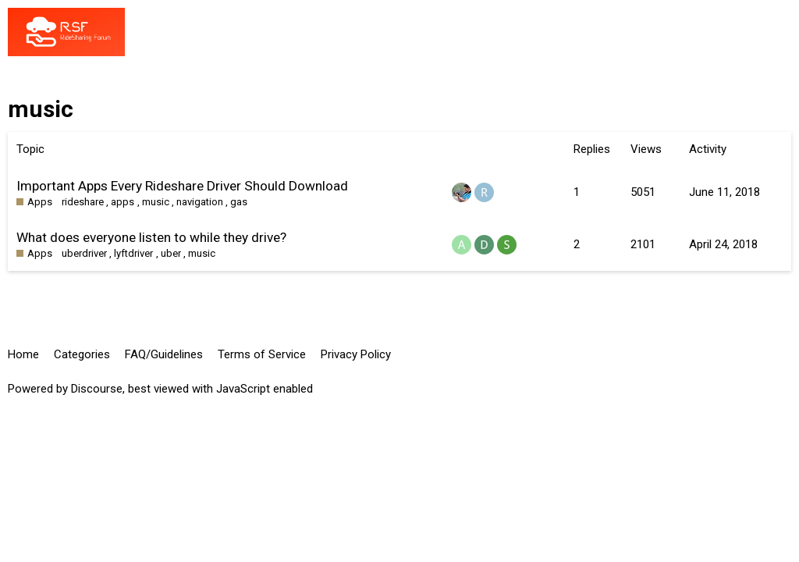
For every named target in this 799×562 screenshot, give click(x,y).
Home (23, 354)
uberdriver (84, 253)
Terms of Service (262, 354)
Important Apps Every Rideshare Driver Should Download (182, 186)
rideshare (83, 202)
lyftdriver (133, 253)
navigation (199, 202)
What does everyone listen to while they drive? (151, 237)
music (155, 202)
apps (122, 202)
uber (171, 253)
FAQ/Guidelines (164, 354)
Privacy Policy (356, 354)
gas (238, 202)
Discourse (97, 389)
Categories (82, 354)
